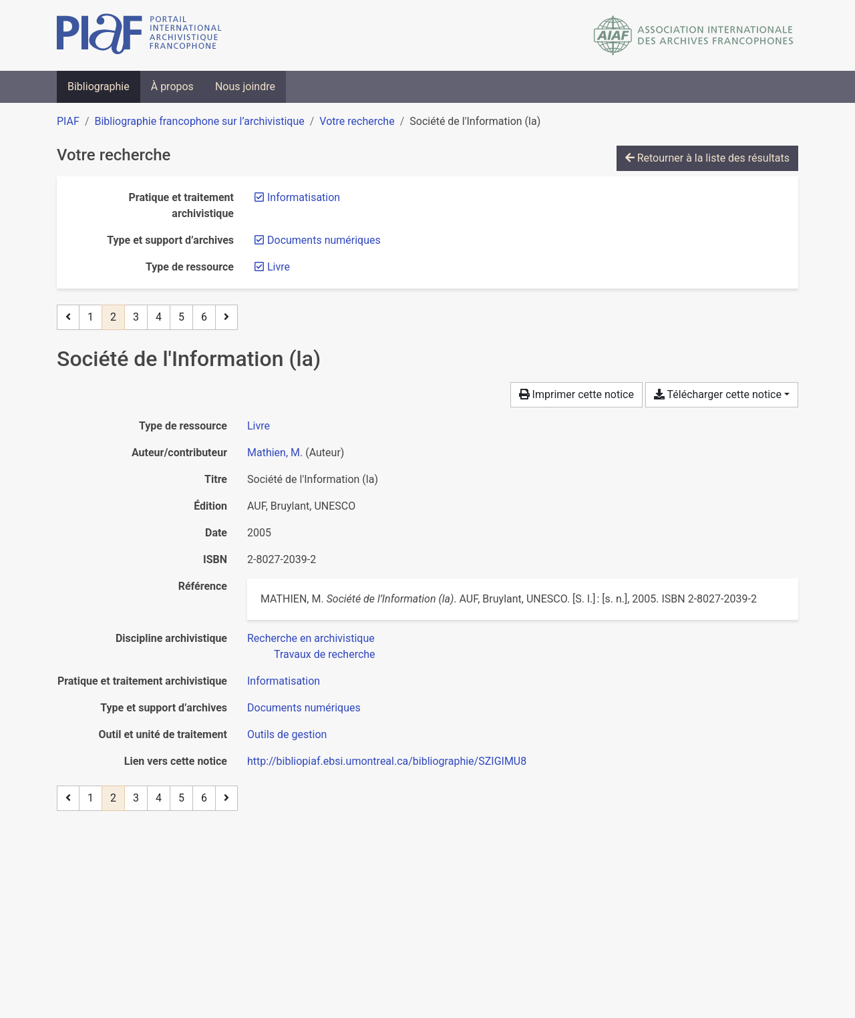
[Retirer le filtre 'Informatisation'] (303, 197)
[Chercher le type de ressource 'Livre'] (258, 425)
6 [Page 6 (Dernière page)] (204, 317)
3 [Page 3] (136, 317)
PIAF (68, 121)
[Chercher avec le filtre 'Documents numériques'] (304, 707)
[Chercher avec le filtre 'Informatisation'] (283, 681)
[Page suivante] (226, 317)
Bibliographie (98, 86)
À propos (172, 86)
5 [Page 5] (181, 317)
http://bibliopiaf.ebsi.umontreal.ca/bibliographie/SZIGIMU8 (386, 761)
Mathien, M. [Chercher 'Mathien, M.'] (275, 452)
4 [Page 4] (159, 317)
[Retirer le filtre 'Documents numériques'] (324, 240)
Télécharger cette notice (718, 394)
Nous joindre (245, 86)
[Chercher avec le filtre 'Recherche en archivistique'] (311, 638)
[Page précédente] (68, 317)
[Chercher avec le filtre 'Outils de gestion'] (287, 734)
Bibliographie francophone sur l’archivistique (199, 121)
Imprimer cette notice (576, 394)
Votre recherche (356, 121)
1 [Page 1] (91, 317)
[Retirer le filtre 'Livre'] (278, 267)
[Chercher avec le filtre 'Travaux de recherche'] (324, 654)
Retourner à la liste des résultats (707, 158)
